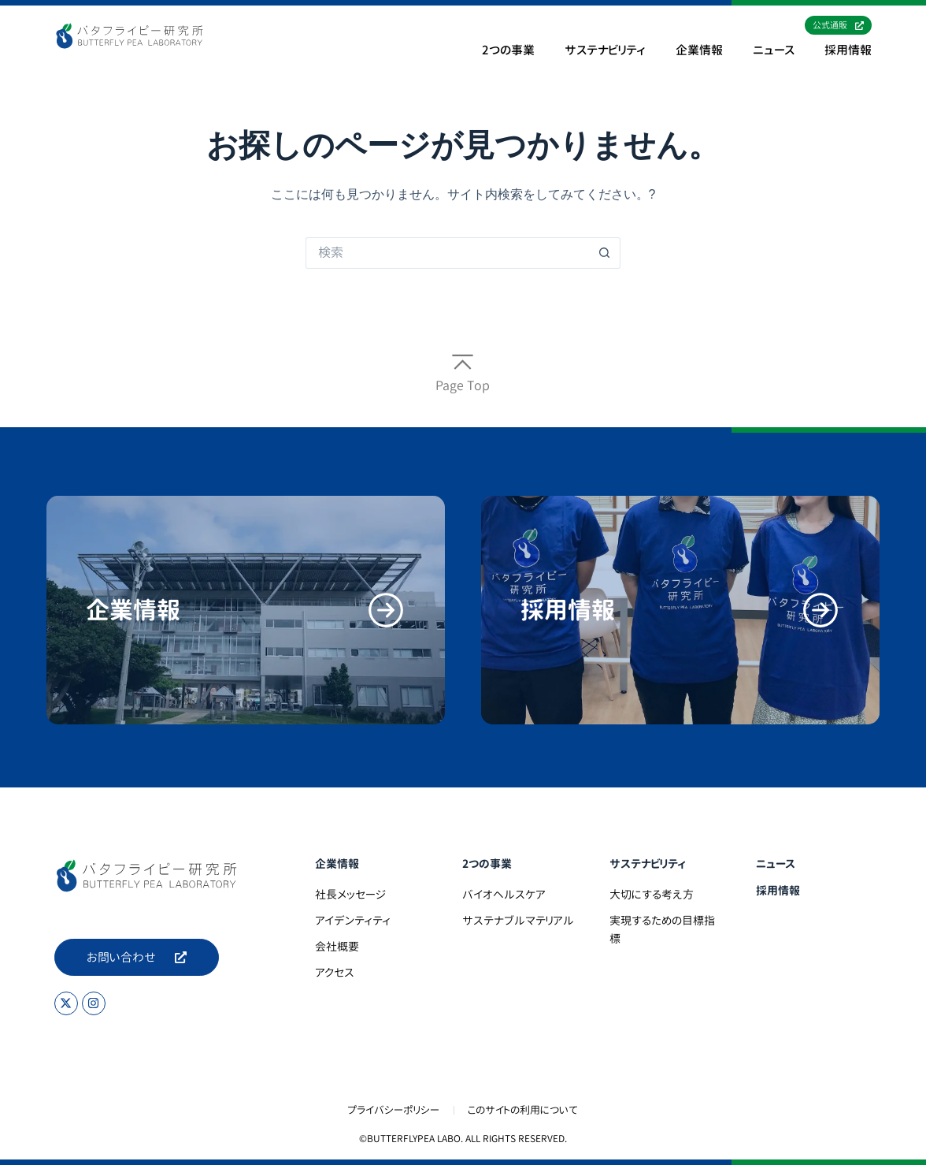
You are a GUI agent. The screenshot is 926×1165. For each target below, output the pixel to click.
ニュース (774, 50)
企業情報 (699, 50)
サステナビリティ (605, 50)
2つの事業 (508, 50)
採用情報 (848, 50)
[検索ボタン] (604, 253)
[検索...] (447, 253)
